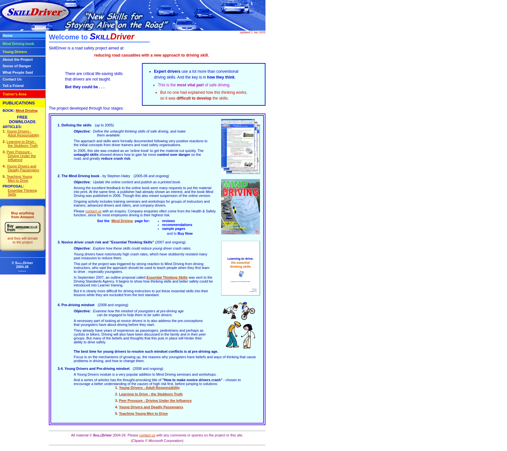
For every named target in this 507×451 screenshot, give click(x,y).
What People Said (18, 72)
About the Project (18, 59)
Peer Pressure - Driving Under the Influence (155, 401)
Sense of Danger (17, 66)
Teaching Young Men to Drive (143, 413)
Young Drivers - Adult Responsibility (149, 388)
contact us (93, 211)
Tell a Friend (13, 86)
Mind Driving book (18, 44)
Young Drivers (15, 52)
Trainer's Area (15, 94)
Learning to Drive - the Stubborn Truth (151, 394)
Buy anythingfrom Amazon (22, 227)
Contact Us (12, 79)
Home (8, 36)
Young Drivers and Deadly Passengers (151, 407)
